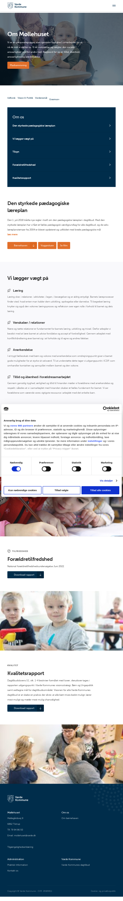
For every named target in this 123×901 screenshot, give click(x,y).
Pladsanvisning (18, 65)
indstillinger (95, 440)
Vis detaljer (106, 480)
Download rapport (20, 579)
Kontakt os (12, 875)
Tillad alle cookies (100, 490)
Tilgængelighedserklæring (20, 851)
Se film (62, 250)
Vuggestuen (44, 250)
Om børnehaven (70, 822)
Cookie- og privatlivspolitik (103, 895)
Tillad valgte (61, 490)
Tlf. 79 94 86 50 (15, 834)
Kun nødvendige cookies (22, 490)
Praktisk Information (17, 869)
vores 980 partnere (21, 425)
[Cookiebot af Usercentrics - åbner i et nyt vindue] (105, 409)
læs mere (12, 238)
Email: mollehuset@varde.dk (21, 839)
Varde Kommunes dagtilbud (76, 869)
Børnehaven (16, 250)
